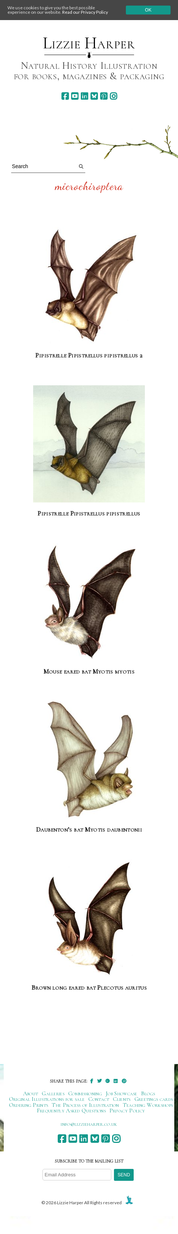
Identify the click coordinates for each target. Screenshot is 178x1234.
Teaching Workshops (148, 1105)
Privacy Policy (127, 1110)
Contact (98, 1099)
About (30, 1093)
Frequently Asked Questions (71, 1110)
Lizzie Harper (89, 43)
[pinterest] (103, 96)
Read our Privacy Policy (85, 12)
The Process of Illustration (85, 1105)
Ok (148, 10)
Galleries (53, 1093)
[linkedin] (84, 96)
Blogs (148, 1093)
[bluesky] (94, 96)
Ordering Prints (28, 1105)
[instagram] (113, 96)
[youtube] (74, 96)
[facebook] (65, 96)
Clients (121, 1099)
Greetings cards (153, 1099)
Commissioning (85, 1093)
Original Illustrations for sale (47, 1099)
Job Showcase (121, 1093)
